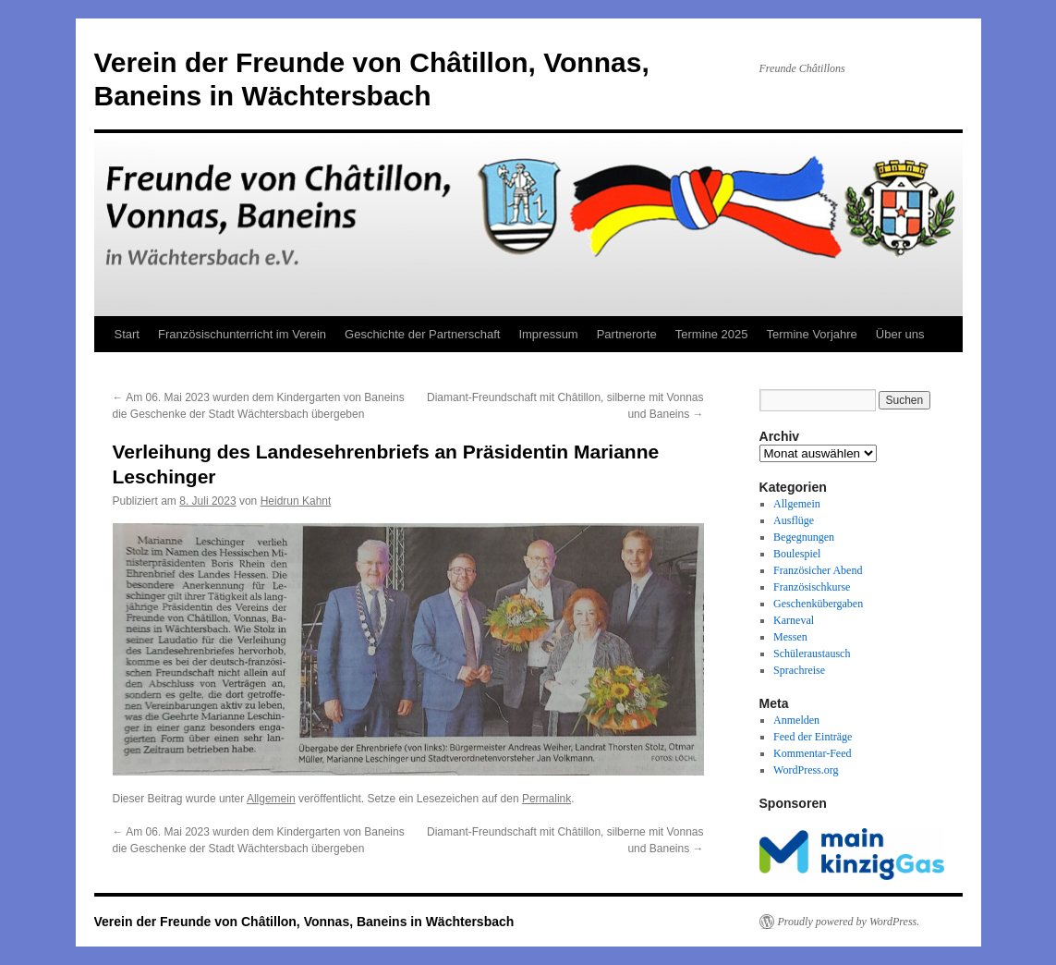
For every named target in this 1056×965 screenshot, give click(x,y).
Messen (790, 636)
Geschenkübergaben (818, 603)
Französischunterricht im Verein (242, 334)
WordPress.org (805, 769)
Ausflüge (793, 520)
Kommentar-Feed (812, 753)
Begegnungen (803, 537)
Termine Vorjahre (812, 334)
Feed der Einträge (812, 736)
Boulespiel (796, 553)
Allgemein (271, 798)
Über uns (900, 334)
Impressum (547, 334)
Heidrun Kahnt (296, 501)
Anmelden (796, 720)
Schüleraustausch (811, 653)
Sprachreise (799, 670)
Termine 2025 (711, 334)
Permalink (546, 798)
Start (127, 334)
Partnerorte (627, 334)
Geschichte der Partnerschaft (422, 334)
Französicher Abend (817, 570)
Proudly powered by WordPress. (849, 921)
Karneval (793, 620)
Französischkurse (811, 586)
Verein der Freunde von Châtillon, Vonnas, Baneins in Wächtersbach (304, 921)
